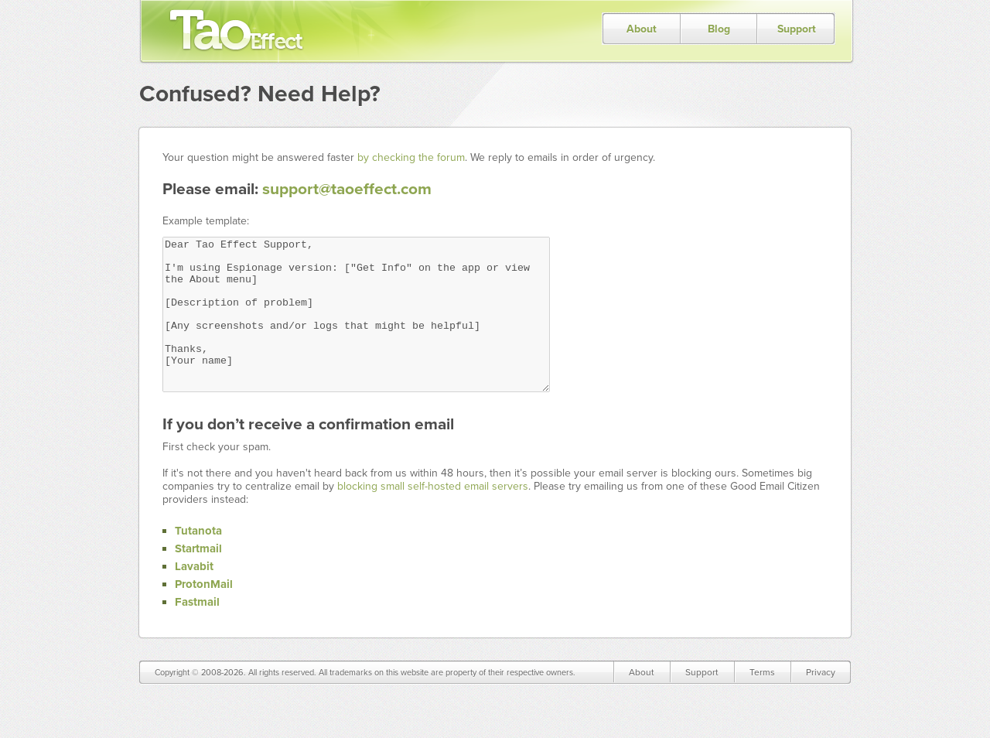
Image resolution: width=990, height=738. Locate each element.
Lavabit (194, 596)
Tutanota (198, 561)
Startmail (198, 579)
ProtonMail (204, 614)
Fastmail (197, 632)
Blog (719, 29)
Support (796, 29)
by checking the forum (411, 157)
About (641, 29)
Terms (762, 702)
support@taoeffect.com (347, 189)
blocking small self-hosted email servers (432, 516)
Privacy (820, 702)
